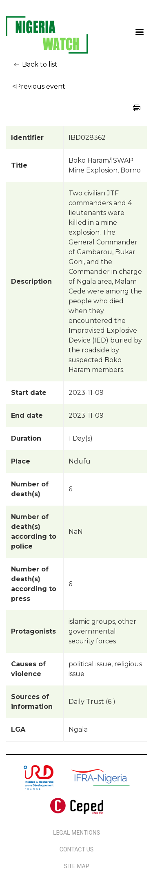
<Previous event (38, 86)
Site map (76, 866)
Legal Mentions (76, 832)
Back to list (35, 64)
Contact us (76, 849)
